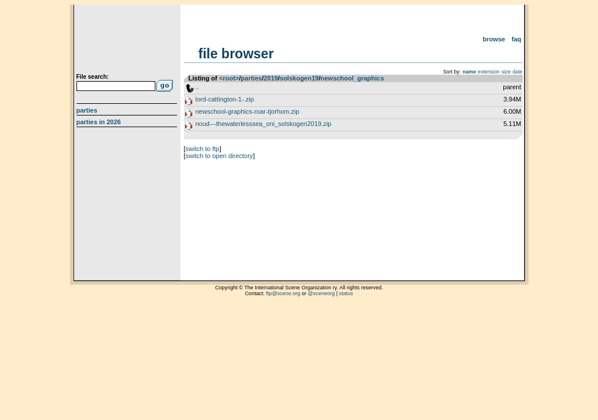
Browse (493, 39)
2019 (270, 78)
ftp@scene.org (283, 293)
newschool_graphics (352, 78)
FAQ (516, 39)
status (346, 293)
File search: (93, 77)
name (469, 72)
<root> (229, 78)
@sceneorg (321, 293)
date (517, 72)
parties (251, 78)
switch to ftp (203, 148)
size (506, 72)
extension (489, 72)
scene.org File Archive (128, 41)
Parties (87, 110)
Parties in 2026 (99, 121)
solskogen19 (299, 78)
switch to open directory (219, 155)
